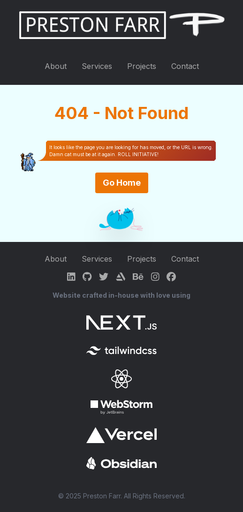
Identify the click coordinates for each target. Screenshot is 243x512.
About (56, 66)
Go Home (122, 183)
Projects (141, 66)
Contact (185, 66)
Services (97, 66)
